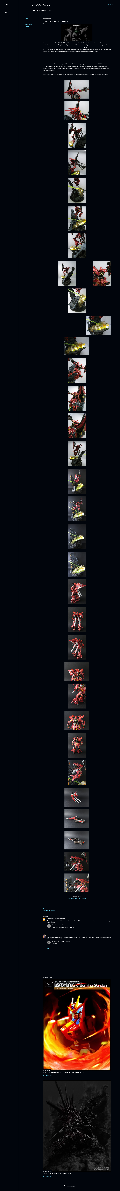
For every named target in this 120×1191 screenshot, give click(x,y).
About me (38, 10)
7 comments (48, 1176)
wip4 (79, 898)
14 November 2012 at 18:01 (64, 924)
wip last (84, 898)
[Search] (110, 5)
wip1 (69, 898)
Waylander (49, 935)
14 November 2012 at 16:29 (59, 918)
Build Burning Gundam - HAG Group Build (63, 1072)
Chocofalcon (41, 4)
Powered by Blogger (69, 1186)
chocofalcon (54, 924)
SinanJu (27, 26)
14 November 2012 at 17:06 (58, 935)
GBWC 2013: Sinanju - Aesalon (57, 1173)
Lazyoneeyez (50, 918)
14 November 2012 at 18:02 (64, 941)
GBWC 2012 (28, 24)
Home (32, 10)
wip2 (72, 898)
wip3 (76, 898)
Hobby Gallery (46, 10)
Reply (48, 931)
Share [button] (26, 18)
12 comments (49, 1075)
